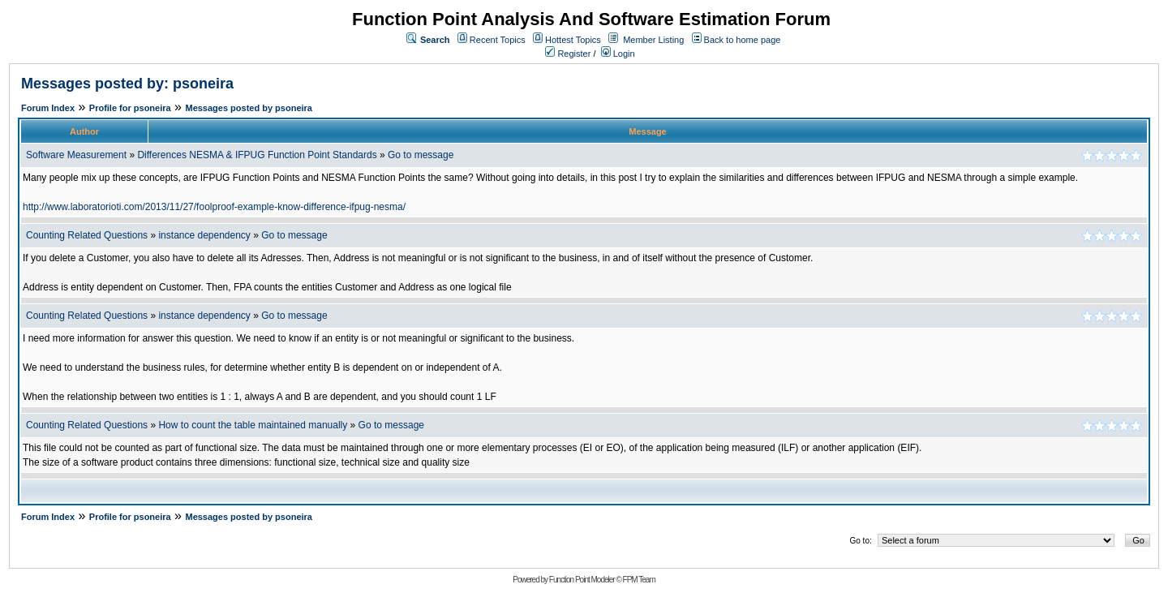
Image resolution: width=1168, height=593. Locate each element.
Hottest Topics (573, 40)
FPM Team (639, 579)
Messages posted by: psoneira (127, 83)
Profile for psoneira (130, 108)
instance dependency (205, 235)
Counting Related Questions (88, 235)
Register (567, 53)
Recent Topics (498, 40)
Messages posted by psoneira (248, 108)
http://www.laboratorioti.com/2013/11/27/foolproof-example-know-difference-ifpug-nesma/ (214, 207)
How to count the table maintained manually (252, 425)
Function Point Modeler (582, 579)
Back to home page (742, 40)
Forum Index (48, 108)
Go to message (420, 155)
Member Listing (653, 40)
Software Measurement (76, 155)
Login (618, 53)
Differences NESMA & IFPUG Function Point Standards (256, 155)
